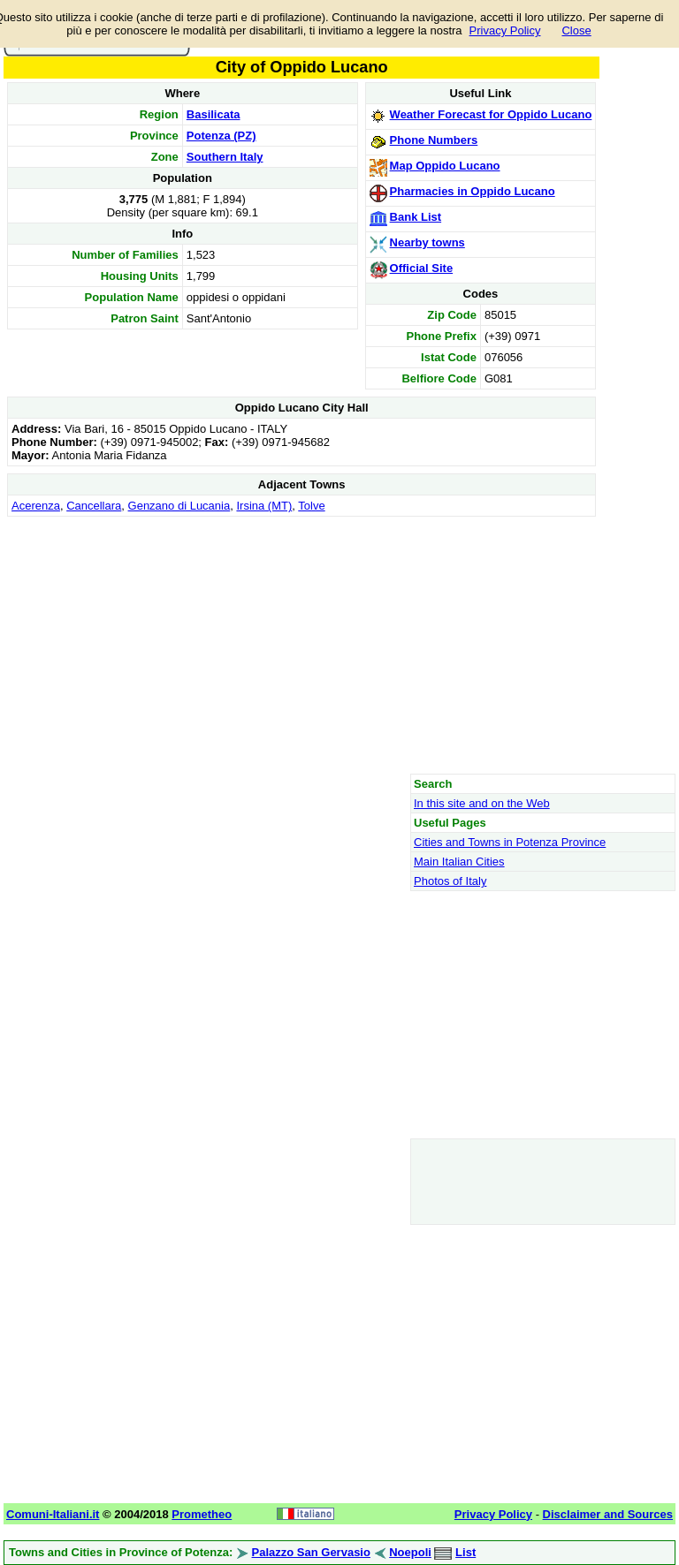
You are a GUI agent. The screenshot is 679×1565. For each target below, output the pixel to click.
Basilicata (213, 114)
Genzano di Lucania (179, 505)
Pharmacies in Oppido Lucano (472, 191)
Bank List (416, 216)
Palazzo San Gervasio (311, 1552)
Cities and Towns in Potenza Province (510, 842)
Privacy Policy (505, 30)
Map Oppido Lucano (445, 165)
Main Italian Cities (459, 861)
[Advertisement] (301, 644)
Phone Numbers (434, 140)
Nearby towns (427, 242)
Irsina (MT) (264, 505)
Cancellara (93, 505)
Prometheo (202, 1514)
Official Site (422, 268)
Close (576, 30)
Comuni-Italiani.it (52, 1514)
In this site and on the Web (482, 803)
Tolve (311, 505)
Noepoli (410, 1552)
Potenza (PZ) (221, 135)
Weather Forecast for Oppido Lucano (491, 114)
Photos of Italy (450, 881)
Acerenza (35, 505)
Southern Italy (225, 156)
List (465, 1552)
